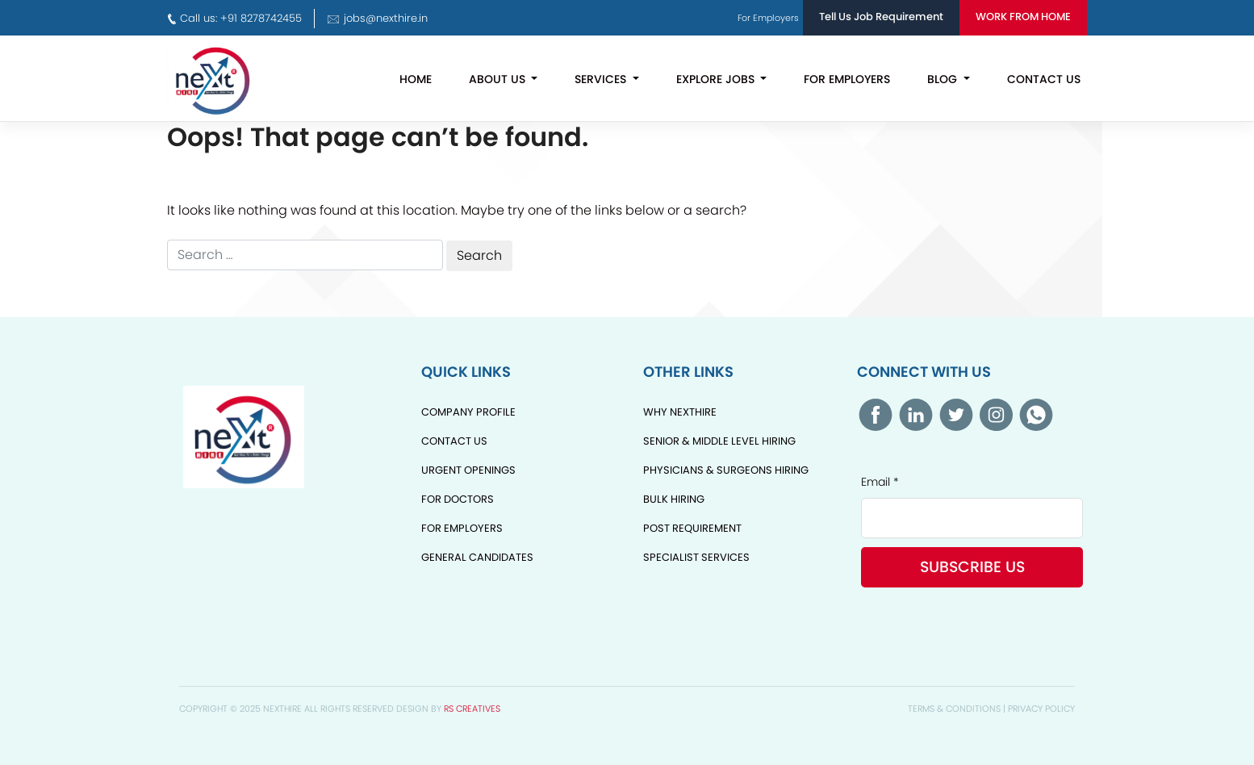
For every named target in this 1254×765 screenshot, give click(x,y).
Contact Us (1044, 79)
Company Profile (468, 412)
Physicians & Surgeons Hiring (726, 470)
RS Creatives (472, 708)
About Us (499, 79)
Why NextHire (680, 412)
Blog (943, 79)
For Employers (847, 79)
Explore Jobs (717, 79)
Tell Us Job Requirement (881, 16)
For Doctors (457, 499)
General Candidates (477, 557)
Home (415, 79)
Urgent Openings (468, 470)
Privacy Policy (1041, 708)
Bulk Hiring (673, 499)
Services (602, 79)
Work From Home (1023, 16)
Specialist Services (696, 557)
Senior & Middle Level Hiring (719, 441)
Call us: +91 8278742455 (234, 18)
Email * (880, 482)
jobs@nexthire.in (377, 18)
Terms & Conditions (954, 708)
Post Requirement (692, 528)
